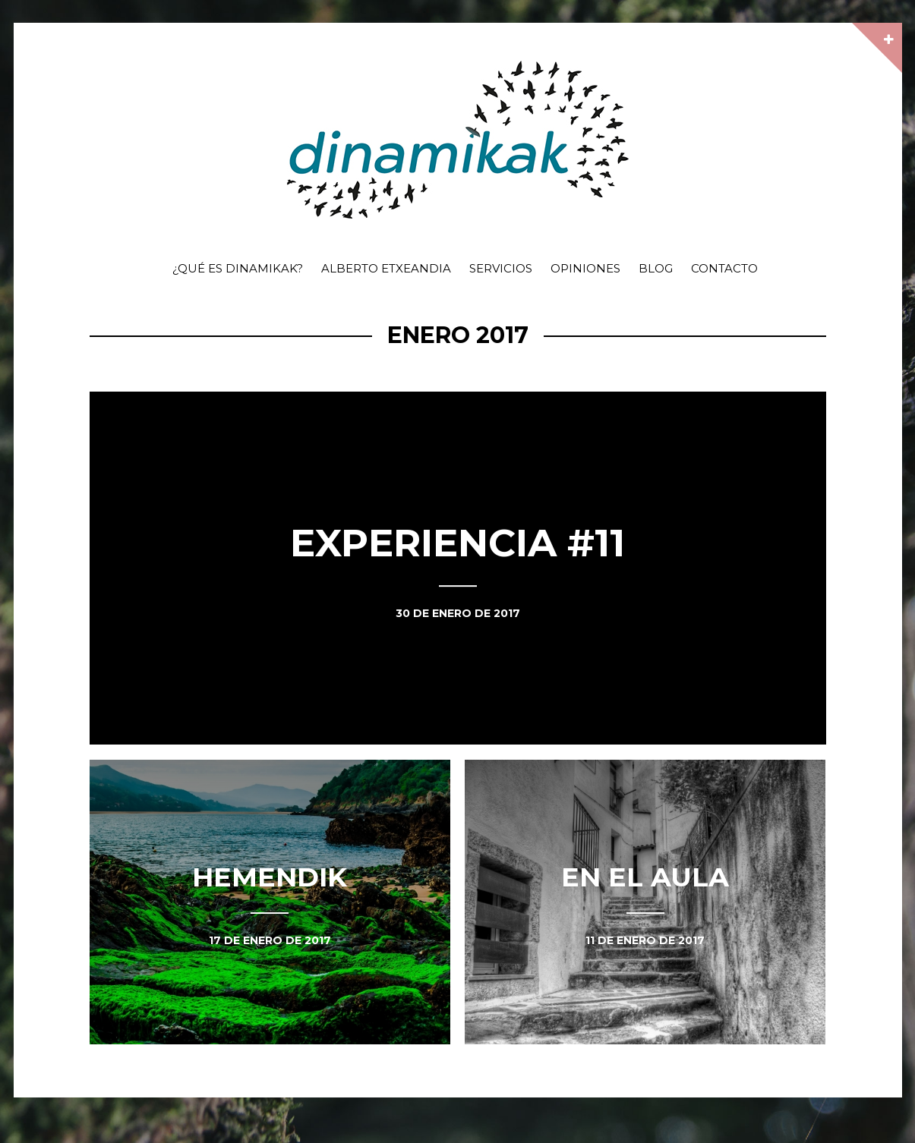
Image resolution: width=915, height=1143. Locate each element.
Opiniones (585, 268)
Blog (656, 268)
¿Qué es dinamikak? (237, 268)
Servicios (500, 268)
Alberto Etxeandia (386, 268)
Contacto (724, 268)
